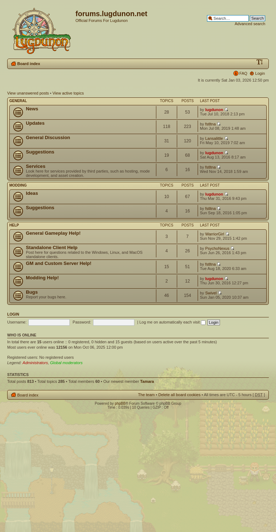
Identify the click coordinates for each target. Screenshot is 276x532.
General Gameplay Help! (53, 233)
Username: (17, 322)
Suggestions (40, 152)
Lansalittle (214, 138)
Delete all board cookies (179, 395)
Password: (82, 322)
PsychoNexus (217, 248)
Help (14, 225)
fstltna (210, 124)
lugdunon (214, 109)
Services (35, 166)
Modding (18, 185)
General (18, 101)
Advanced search (250, 24)
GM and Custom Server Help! (58, 263)
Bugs (32, 292)
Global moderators (66, 363)
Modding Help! (42, 277)
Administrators (35, 363)
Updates (35, 123)
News (32, 108)
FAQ (243, 73)
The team (146, 395)
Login (260, 73)
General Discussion (48, 137)
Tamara (147, 381)
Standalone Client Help (52, 247)
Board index (28, 63)
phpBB (120, 403)
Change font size (259, 62)
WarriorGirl (214, 234)
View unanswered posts (28, 93)
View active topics (68, 93)
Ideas (32, 193)
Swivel (211, 293)
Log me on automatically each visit (172, 322)
